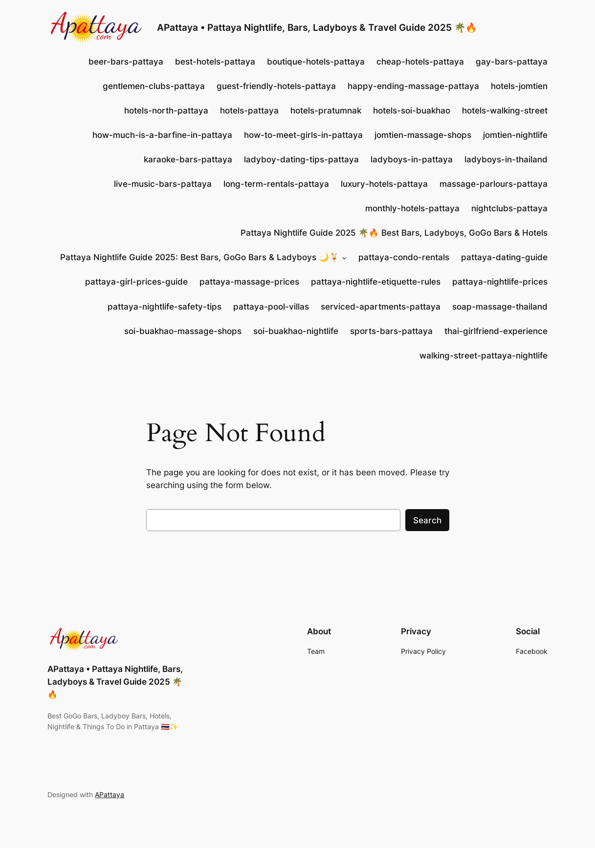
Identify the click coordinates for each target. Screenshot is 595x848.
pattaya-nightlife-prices (500, 282)
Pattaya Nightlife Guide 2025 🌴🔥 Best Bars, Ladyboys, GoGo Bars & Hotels (394, 233)
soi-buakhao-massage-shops (183, 331)
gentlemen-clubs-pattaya (154, 86)
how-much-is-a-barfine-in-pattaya (162, 135)
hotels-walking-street (505, 110)
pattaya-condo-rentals (403, 257)
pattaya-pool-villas (271, 307)
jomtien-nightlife (515, 135)
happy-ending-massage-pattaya (413, 86)
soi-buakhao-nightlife (295, 331)
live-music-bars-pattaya (163, 184)
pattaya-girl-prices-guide (136, 282)
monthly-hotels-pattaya (412, 208)
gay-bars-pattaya (512, 62)
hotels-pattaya (249, 110)
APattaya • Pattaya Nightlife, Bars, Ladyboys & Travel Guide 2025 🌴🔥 (317, 27)
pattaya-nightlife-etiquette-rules (376, 282)
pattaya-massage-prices (249, 282)
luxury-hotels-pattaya (384, 184)
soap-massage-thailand (500, 307)
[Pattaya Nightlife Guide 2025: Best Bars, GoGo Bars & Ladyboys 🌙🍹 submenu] (344, 257)
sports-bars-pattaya (391, 331)
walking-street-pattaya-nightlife (483, 355)
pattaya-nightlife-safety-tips (164, 307)
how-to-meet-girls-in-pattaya (303, 135)
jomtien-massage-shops (423, 135)
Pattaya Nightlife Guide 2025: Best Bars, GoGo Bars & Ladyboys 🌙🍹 (199, 257)
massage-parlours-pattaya (494, 184)
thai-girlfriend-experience (496, 331)
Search (427, 520)
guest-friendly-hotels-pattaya (276, 86)
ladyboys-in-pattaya (412, 159)
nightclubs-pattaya (509, 208)
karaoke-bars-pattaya (188, 159)
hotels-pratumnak (325, 110)
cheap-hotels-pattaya (420, 62)
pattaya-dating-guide (504, 257)
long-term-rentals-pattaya (276, 184)
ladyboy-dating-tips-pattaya (301, 159)
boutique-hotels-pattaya (316, 62)
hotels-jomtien (519, 86)
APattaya (109, 794)
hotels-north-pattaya (166, 110)
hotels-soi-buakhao (411, 110)
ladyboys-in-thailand (506, 159)
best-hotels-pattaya (215, 62)
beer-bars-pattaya (125, 62)
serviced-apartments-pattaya (381, 307)
